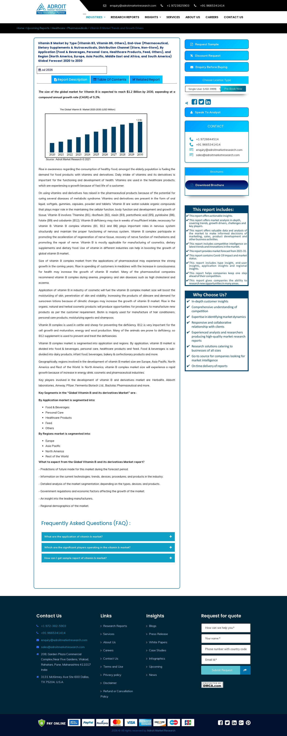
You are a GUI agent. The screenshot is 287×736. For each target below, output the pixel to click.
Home (20, 28)
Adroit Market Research (161, 730)
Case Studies (157, 650)
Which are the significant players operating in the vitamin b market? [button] (108, 547)
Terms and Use (113, 666)
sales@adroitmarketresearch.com (63, 647)
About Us (109, 642)
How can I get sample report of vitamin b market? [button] (108, 558)
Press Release (158, 634)
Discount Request (205, 55)
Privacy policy (112, 675)
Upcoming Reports (38, 28)
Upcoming (155, 666)
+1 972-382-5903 (53, 626)
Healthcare (58, 28)
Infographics (157, 658)
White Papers (158, 642)
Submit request (231, 670)
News (153, 675)
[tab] (108, 536)
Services (108, 634)
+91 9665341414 (53, 633)
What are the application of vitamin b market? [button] (108, 536)
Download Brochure (207, 185)
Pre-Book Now (233, 88)
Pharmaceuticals (77, 28)
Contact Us (110, 658)
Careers (108, 650)
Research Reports (115, 626)
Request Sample (204, 44)
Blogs (152, 626)
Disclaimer (110, 683)
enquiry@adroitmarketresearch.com (64, 640)
